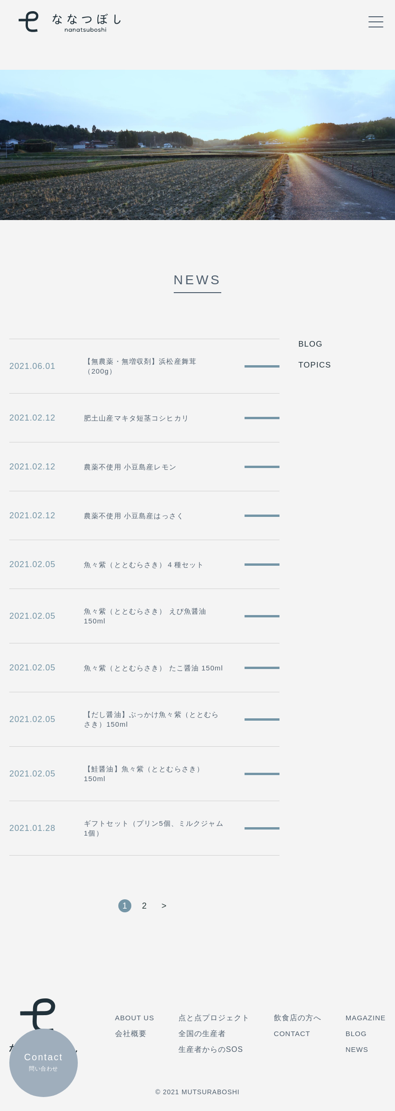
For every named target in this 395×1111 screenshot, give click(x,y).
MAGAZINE (366, 1018)
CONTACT (292, 1033)
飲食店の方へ (297, 1018)
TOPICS (314, 365)
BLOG (310, 344)
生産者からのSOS (210, 1049)
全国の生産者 (202, 1033)
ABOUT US (134, 1018)
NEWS (357, 1049)
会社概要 (131, 1033)
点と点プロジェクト (214, 1018)
